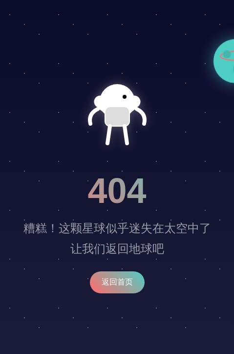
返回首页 (117, 282)
